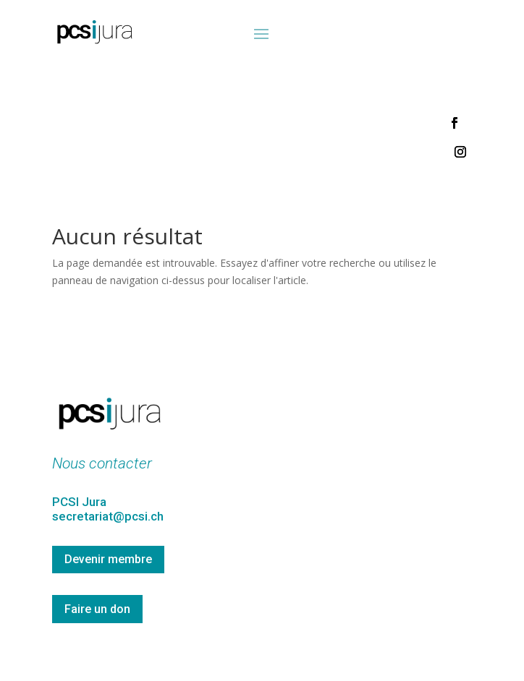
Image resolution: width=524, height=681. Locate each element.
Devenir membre (108, 559)
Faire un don (97, 609)
